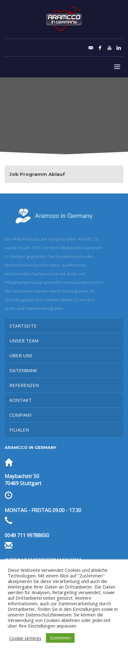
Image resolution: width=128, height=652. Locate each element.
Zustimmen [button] (60, 638)
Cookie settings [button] (25, 638)
